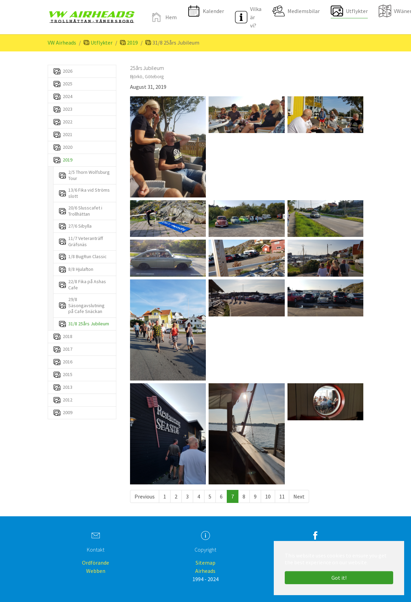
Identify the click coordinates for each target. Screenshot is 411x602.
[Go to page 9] (255, 496)
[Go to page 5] (210, 496)
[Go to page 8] (244, 496)
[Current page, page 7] (232, 496)
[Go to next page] (299, 496)
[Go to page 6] (221, 496)
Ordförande (95, 562)
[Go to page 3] (187, 496)
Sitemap (205, 562)
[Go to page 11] (282, 496)
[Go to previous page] (144, 496)
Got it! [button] (339, 577)
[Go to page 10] (268, 496)
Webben (95, 570)
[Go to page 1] (165, 496)
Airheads (205, 570)
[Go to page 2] (176, 496)
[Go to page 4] (198, 496)
